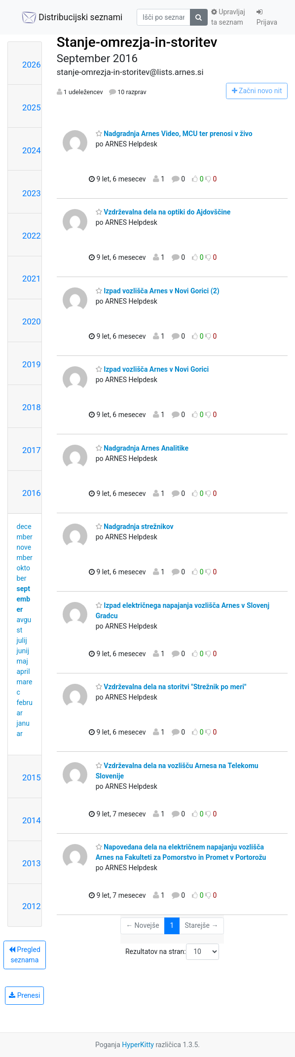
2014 (31, 820)
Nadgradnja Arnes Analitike (142, 448)
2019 (31, 364)
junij (23, 651)
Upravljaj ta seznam (228, 17)
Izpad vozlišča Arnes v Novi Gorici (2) (158, 291)
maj (22, 661)
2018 (31, 407)
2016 (31, 493)
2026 (31, 65)
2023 (31, 193)
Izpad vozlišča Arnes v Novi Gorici (152, 369)
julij (22, 640)
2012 (31, 906)
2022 (31, 236)
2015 (31, 777)
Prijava (267, 17)
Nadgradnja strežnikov (135, 526)
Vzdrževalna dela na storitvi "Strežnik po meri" (171, 687)
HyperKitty (138, 1045)
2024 (31, 150)
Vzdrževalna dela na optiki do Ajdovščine (163, 212)
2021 (31, 278)
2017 (31, 450)
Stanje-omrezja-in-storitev (137, 42)
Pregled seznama (24, 955)
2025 (31, 107)
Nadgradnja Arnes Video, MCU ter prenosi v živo (174, 134)
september (24, 599)
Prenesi (24, 995)
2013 (31, 863)
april (23, 671)
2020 (31, 321)
